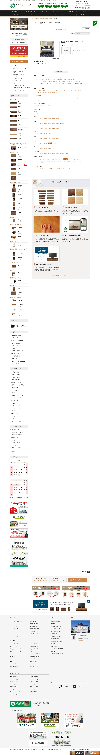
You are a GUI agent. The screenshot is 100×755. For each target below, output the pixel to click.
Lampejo (42, 92)
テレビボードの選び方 (17, 432)
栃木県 (41, 123)
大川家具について (16, 368)
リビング (33, 703)
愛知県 (45, 133)
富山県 (41, 128)
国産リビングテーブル (16, 224)
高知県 (49, 148)
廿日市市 (37, 161)
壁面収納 (41, 702)
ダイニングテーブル (70, 15)
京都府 (41, 138)
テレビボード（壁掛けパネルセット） (57, 77)
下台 (66, 83)
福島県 (57, 118)
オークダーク (64, 98)
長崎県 (45, 153)
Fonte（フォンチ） (34, 686)
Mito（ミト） (13, 659)
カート (87, 1)
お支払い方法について (17, 350)
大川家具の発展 (16, 374)
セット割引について (17, 343)
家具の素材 (15, 437)
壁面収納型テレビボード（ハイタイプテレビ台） (68, 79)
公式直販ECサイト (58, 749)
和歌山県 (58, 138)
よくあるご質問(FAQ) (17, 340)
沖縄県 (66, 153)
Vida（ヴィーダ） (14, 643)
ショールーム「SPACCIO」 (19, 361)
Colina (40, 90)
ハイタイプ (57, 168)
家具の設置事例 (44, 18)
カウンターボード (15, 262)
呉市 (41, 159)
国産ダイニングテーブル (17, 297)
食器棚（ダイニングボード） (21, 87)
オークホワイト (72, 98)
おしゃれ (46, 168)
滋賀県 (37, 138)
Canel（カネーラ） (34, 681)
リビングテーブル (16, 15)
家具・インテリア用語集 (18, 385)
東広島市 (79, 159)
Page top (84, 571)
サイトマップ (15, 363)
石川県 (45, 128)
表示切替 (87, 28)
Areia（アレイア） (14, 694)
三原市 (48, 159)
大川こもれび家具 (36, 18)
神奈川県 (62, 123)
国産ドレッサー (14, 270)
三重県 (49, 133)
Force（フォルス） (34, 664)
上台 (63, 83)
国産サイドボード (15, 152)
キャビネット (69, 11)
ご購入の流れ (15, 338)
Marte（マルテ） (14, 679)
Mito (56, 90)
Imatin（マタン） (14, 656)
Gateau (49, 92)
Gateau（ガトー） (14, 653)
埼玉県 (49, 123)
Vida (46, 92)
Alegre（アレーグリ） (35, 648)
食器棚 (56, 14)
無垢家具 (35, 749)
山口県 (54, 143)
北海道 (37, 113)
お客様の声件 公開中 (18, 26)
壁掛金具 (70, 83)
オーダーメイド (16, 440)
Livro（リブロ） (33, 661)
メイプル (37, 100)
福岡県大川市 (20, 749)
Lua (62, 90)
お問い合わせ (83, 15)
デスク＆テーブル (16, 416)
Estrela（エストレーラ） (16, 684)
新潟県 (37, 128)
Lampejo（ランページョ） (16, 648)
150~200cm (50, 105)
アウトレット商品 (16, 421)
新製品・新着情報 (16, 447)
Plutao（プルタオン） (15, 691)
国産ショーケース (15, 217)
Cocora (37, 92)
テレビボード (43, 11)
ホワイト (78, 98)
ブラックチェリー (56, 98)
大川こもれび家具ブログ (18, 426)
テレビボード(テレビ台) (16, 621)
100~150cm (43, 105)
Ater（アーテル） (34, 691)
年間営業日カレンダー (16, 497)
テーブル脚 (38, 85)
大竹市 (74, 159)
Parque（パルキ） (14, 686)
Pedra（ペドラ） (14, 661)
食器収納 (41, 168)
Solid (44, 90)
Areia (53, 92)
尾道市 (52, 159)
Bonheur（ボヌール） (35, 656)
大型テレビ (51, 168)
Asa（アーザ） (33, 651)
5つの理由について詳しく (60, 275)
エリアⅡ (79, 90)
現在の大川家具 (16, 377)
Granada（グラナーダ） (35, 653)
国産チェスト (14, 285)
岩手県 (41, 118)
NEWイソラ (73, 90)
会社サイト (81, 640)
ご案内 (13, 332)
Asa (59, 90)
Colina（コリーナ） (34, 646)
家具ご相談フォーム (17, 11)
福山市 (56, 159)
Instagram (65, 686)
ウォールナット (16, 442)
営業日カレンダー (16, 457)
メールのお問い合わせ (79, 580)
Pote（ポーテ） (33, 669)
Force (37, 90)
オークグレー (43, 100)
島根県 (41, 143)
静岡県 (41, 133)
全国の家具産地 (16, 379)
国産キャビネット (15, 182)
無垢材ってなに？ (16, 382)
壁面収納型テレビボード (18, 75)
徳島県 (37, 148)
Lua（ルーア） (13, 646)
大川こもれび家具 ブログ (57, 653)
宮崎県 (57, 153)
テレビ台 (46, 0)
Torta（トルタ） (14, 689)
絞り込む (95, 23)
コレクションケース (65, 168)
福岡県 (37, 153)
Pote (69, 90)
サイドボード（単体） (53, 81)
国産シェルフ (14, 241)
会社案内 (14, 358)
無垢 (27, 0)
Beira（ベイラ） (14, 676)
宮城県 (45, 118)
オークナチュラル (47, 98)
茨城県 (37, 123)
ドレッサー (15, 413)
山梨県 (53, 128)
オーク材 (14, 445)
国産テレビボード (15, 99)
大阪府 (45, 138)
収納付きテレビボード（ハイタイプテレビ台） (46, 79)
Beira (57, 92)
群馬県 (45, 123)
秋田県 (49, 118)
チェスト (51, 0)
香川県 (41, 148)
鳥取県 (37, 143)
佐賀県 (41, 153)
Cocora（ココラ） (14, 666)
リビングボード (16, 403)
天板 (56, 83)
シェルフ (30, 15)
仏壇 (36, 168)
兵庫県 (49, 138)
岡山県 (45, 143)
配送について (15, 348)
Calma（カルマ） (34, 684)
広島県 (50, 18)
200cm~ (55, 105)
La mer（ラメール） (34, 659)
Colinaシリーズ (75, 47)
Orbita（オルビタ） (15, 681)
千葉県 (53, 123)
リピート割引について (17, 345)
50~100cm (38, 105)
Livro (65, 90)
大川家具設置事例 (30, 11)
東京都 (57, 123)
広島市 (37, 159)
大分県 (53, 153)
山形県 (53, 118)
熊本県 (49, 153)
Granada (48, 90)
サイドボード (56, 11)
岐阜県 (37, 133)
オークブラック (51, 100)
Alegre (53, 90)
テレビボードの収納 (17, 434)
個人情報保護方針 (16, 353)
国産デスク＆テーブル (16, 278)
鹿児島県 (62, 153)
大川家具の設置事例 (17, 335)
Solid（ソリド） (33, 643)
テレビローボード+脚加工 (41, 81)
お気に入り (79, 1)
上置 (60, 83)
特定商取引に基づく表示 (18, 356)
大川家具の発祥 (16, 372)
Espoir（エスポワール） (16, 651)
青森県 (37, 118)
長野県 (57, 128)
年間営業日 (87, 5)
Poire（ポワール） (34, 666)
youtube (79, 686)
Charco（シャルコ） (35, 689)
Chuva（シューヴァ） (35, 679)
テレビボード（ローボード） (42, 77)
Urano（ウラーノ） (34, 676)
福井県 (49, 128)
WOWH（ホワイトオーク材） (78, 50)
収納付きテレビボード (18, 71)
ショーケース (83, 11)
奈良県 (53, 138)
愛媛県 (45, 148)
